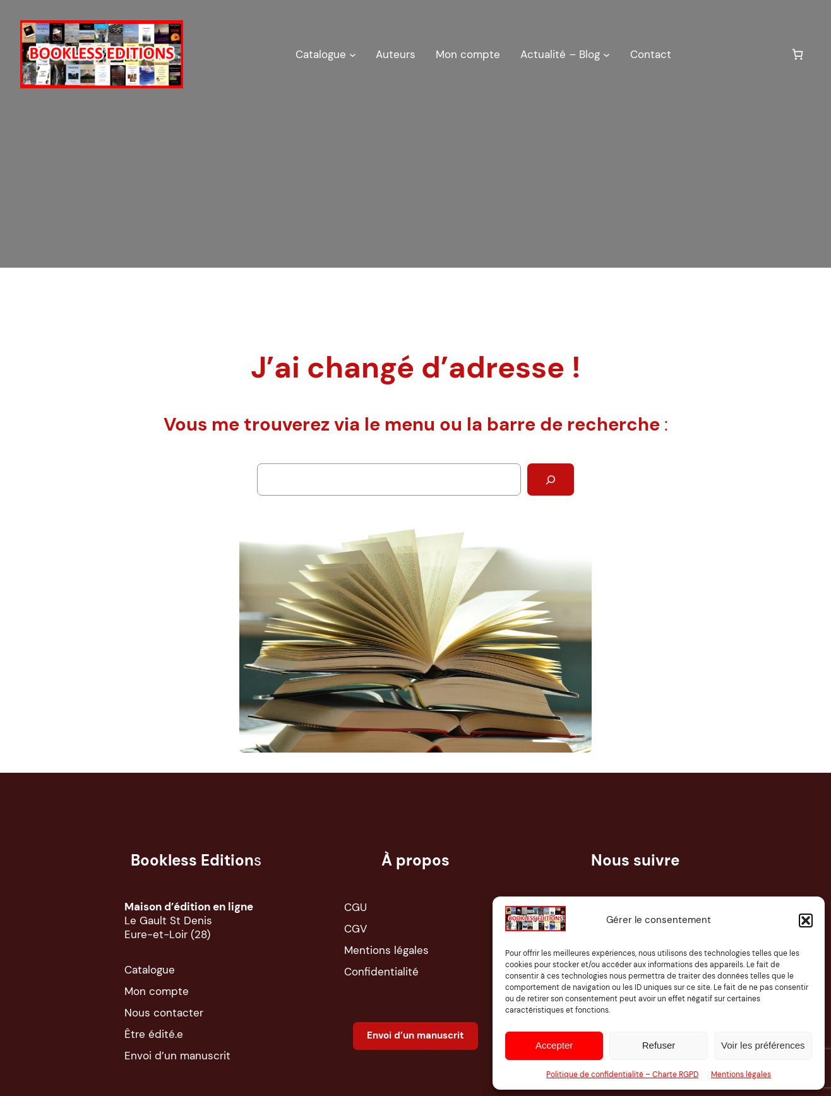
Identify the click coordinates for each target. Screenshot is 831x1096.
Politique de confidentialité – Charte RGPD (622, 1074)
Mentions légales (741, 1074)
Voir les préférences (763, 1045)
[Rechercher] (550, 479)
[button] (805, 920)
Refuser (659, 1045)
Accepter (554, 1045)
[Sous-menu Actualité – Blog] (606, 54)
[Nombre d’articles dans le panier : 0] (797, 54)
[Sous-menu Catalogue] (352, 54)
